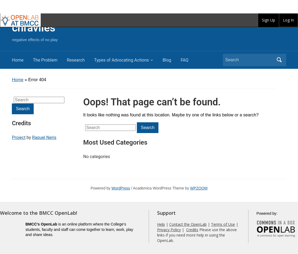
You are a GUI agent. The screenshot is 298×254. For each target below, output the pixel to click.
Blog (167, 60)
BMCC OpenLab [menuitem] (20, 20)
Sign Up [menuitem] (268, 20)
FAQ (184, 60)
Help (161, 224)
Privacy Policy (169, 229)
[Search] (249, 60)
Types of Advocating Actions (121, 60)
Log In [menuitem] (288, 20)
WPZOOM (199, 188)
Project (18, 137)
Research (76, 60)
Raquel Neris (44, 137)
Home (17, 60)
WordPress (121, 188)
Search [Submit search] (279, 60)
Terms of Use (223, 224)
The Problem (45, 60)
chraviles (33, 28)
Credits (192, 229)
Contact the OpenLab (188, 224)
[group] (268, 20)
